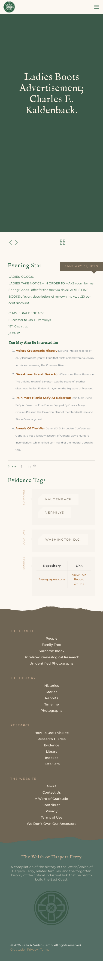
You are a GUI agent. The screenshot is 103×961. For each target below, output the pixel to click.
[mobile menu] (97, 7)
